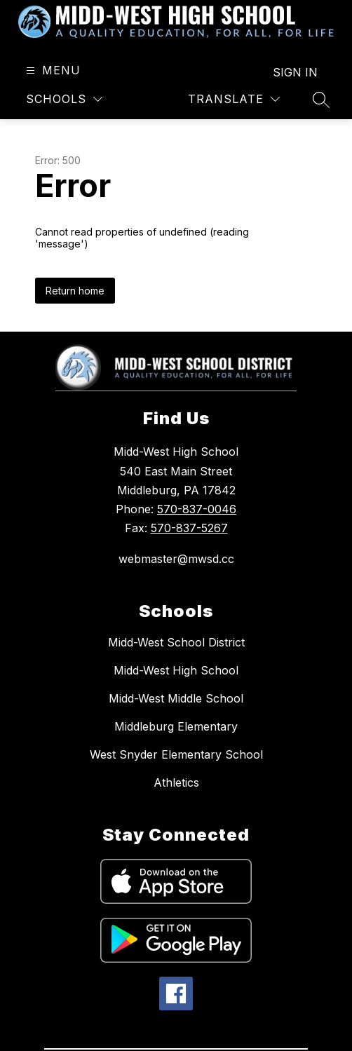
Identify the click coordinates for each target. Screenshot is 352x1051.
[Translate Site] (233, 99)
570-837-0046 (196, 509)
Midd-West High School (176, 670)
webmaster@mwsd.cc (176, 559)
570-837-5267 (189, 528)
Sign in (295, 72)
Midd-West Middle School (176, 698)
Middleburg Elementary (176, 726)
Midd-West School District (176, 642)
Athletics (176, 782)
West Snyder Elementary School (176, 754)
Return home (75, 291)
